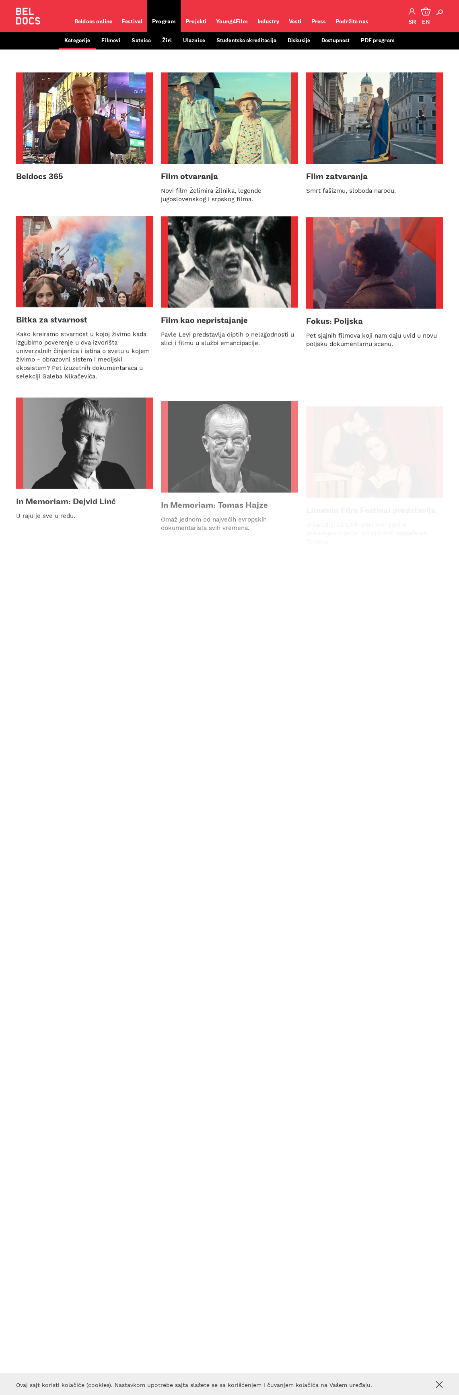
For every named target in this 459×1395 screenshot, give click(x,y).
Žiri (167, 40)
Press (318, 22)
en (426, 22)
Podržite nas (352, 22)
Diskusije (299, 40)
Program (164, 22)
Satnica (141, 40)
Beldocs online (93, 22)
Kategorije (77, 40)
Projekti (195, 22)
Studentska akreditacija (246, 40)
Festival (132, 22)
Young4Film (231, 22)
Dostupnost (335, 40)
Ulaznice (194, 40)
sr (412, 22)
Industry (268, 22)
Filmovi (110, 40)
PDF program (377, 40)
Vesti (295, 22)
